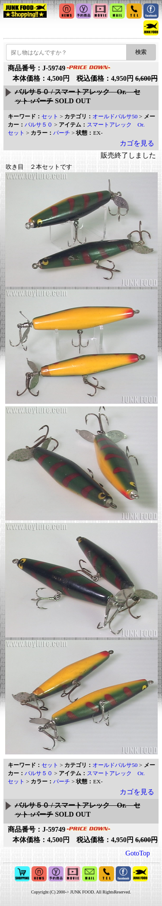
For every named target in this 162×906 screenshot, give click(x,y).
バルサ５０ (39, 124)
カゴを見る (137, 143)
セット (49, 116)
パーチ (61, 133)
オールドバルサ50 (114, 116)
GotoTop (137, 853)
